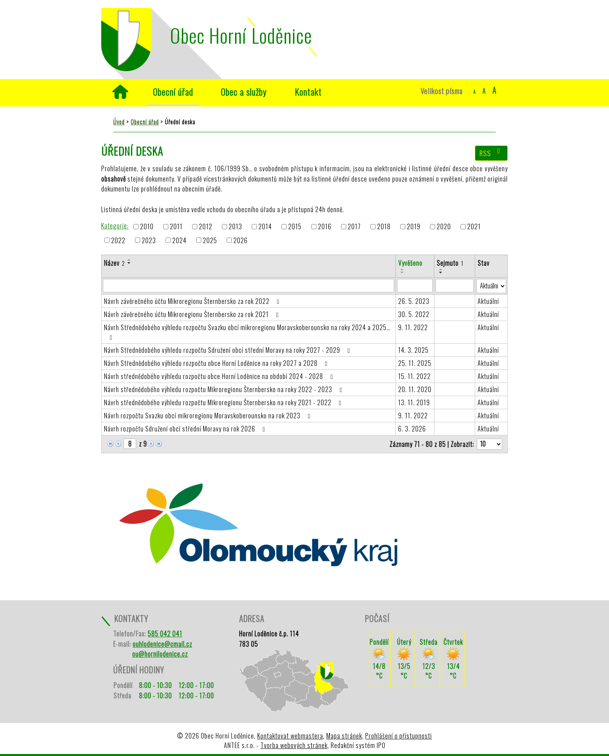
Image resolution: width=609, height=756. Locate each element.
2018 (384, 227)
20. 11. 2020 (415, 389)
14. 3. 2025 (413, 350)
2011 (176, 227)
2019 (413, 227)
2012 (205, 227)
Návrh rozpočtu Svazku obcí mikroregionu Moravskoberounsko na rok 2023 (208, 415)
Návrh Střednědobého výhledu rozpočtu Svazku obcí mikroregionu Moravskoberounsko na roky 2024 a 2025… (247, 332)
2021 (474, 227)
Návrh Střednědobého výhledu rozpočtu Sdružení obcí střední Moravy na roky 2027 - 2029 (228, 350)
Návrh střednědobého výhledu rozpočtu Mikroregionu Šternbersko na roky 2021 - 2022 (224, 402)
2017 (354, 227)
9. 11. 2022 (413, 327)
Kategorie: (115, 225)
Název (114, 263)
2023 (149, 240)
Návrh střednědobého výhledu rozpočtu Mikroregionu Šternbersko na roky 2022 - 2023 (224, 389)
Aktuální (488, 301)
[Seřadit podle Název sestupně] (129, 263)
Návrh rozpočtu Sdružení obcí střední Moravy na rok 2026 (186, 428)
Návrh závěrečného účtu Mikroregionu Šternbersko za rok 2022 (193, 301)
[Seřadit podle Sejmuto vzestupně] (441, 269)
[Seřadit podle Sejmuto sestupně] (441, 272)
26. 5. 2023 (414, 301)
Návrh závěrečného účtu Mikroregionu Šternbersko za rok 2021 (192, 314)
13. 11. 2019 (414, 402)
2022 (118, 240)
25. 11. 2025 (415, 363)
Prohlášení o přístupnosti (398, 736)
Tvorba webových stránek (294, 745)
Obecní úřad (173, 91)
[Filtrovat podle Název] (248, 285)
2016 (324, 227)
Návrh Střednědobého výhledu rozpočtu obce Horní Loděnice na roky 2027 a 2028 (217, 363)
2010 (147, 227)
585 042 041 (165, 633)
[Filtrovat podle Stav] (491, 286)
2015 (295, 227)
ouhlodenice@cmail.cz (162, 644)
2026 (240, 240)
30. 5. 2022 (414, 314)
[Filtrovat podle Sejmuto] (455, 285)
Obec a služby (244, 91)
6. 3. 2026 (412, 428)
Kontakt (308, 91)
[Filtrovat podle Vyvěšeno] (415, 285)
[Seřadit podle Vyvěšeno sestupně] (402, 272)
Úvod (120, 91)
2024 (179, 240)
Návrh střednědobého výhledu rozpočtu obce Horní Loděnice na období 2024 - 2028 (220, 376)
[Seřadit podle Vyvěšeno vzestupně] (402, 269)
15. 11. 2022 (414, 376)
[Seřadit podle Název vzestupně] (129, 259)
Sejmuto (450, 263)
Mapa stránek (344, 736)
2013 (235, 227)
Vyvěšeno (410, 263)
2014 (265, 227)
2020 (444, 227)
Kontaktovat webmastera (290, 736)
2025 (210, 240)
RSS (491, 153)
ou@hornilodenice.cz (160, 654)
